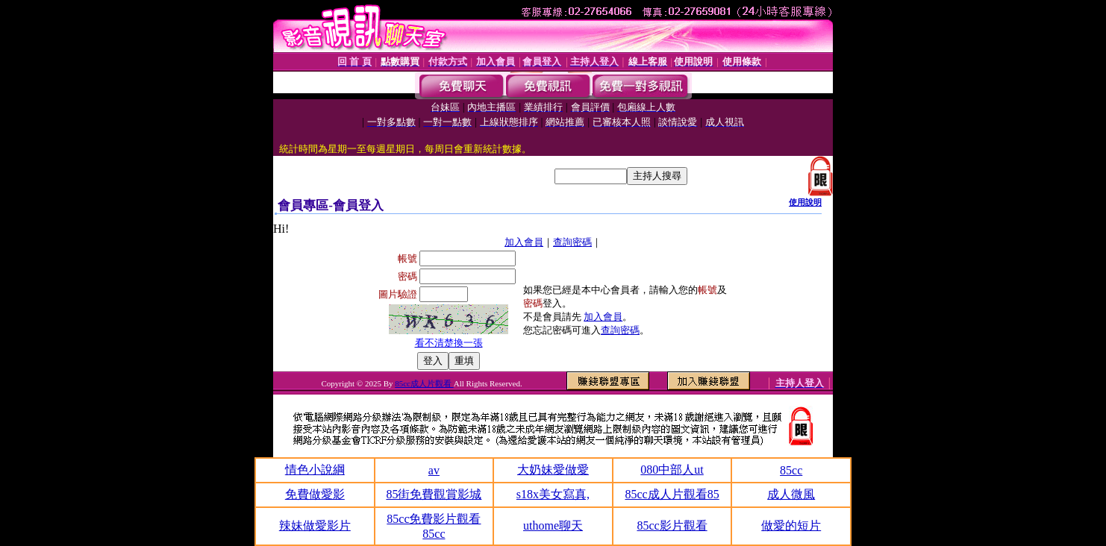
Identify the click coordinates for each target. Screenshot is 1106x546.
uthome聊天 (553, 525)
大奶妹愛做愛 (553, 469)
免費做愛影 (315, 494)
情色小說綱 (315, 469)
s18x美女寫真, (553, 494)
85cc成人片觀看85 (672, 494)
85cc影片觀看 (672, 525)
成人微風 (791, 494)
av (434, 470)
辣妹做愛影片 (315, 525)
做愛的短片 (791, 525)
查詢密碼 (572, 242)
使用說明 (805, 202)
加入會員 (523, 242)
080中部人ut (671, 469)
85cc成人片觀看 (424, 383)
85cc (791, 470)
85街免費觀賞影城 (433, 494)
